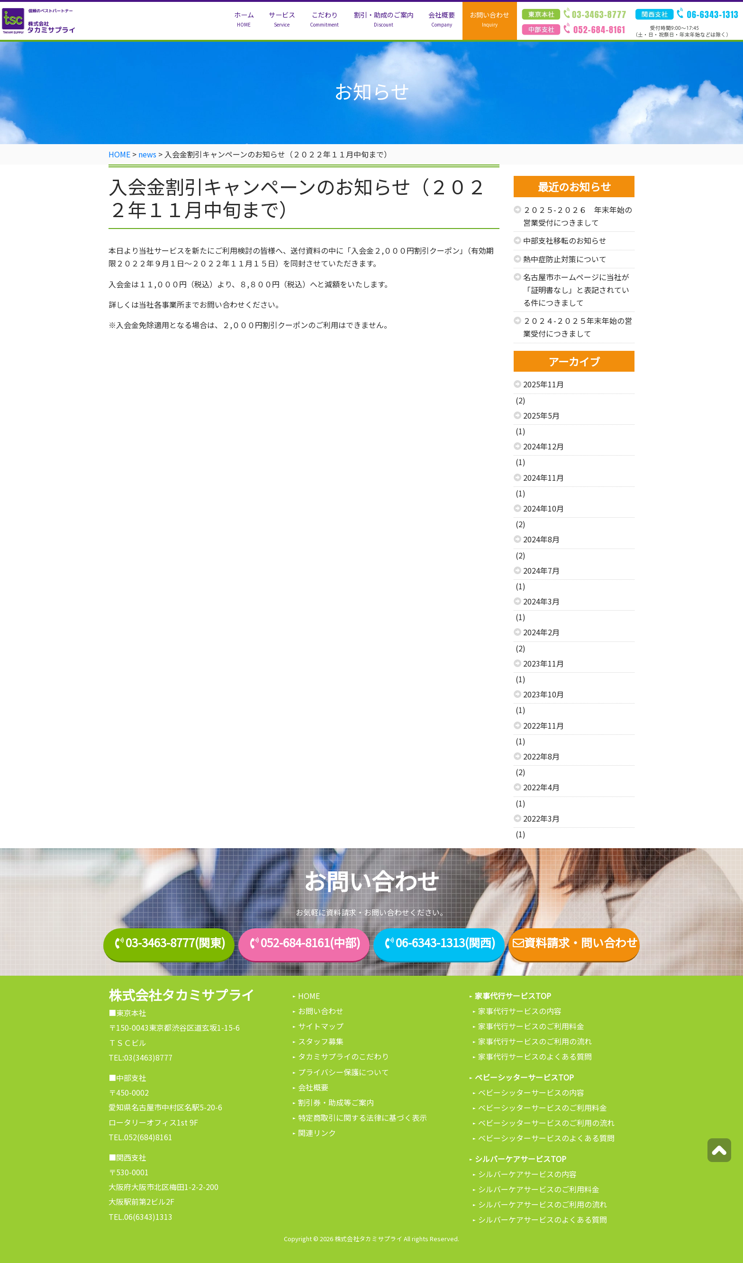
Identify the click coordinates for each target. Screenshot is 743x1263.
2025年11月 (543, 384)
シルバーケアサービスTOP (520, 1158)
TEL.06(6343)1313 (140, 1216)
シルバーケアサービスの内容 (527, 1174)
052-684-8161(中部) (310, 943)
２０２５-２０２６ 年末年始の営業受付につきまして (577, 216)
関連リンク (317, 1132)
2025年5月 (541, 415)
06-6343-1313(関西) (445, 943)
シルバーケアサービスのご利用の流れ (542, 1204)
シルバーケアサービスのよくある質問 (542, 1219)
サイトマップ (321, 1026)
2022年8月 (541, 756)
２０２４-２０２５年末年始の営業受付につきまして (577, 327)
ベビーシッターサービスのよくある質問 (546, 1138)
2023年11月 (543, 663)
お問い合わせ (489, 19)
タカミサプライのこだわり (343, 1056)
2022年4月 (541, 787)
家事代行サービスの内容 (520, 1010)
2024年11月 (543, 477)
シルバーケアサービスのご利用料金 (538, 1189)
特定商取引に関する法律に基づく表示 (362, 1117)
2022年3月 (541, 818)
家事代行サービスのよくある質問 (535, 1056)
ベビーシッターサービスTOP (524, 1077)
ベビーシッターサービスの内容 (531, 1092)
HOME (309, 995)
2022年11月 (543, 725)
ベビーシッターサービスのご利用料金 (542, 1107)
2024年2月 (541, 632)
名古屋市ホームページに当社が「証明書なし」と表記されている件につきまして (576, 289)
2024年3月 (541, 601)
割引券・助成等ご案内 (336, 1102)
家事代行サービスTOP (513, 995)
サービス (282, 19)
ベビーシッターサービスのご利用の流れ (546, 1122)
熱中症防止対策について (565, 259)
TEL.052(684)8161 (140, 1137)
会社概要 (441, 19)
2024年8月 (541, 539)
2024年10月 (543, 508)
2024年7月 (541, 570)
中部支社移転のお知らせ (565, 240)
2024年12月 (543, 446)
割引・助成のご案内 (384, 19)
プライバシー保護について (343, 1072)
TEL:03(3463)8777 (140, 1057)
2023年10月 (543, 694)
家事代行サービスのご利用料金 (531, 1026)
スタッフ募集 (321, 1041)
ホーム (244, 19)
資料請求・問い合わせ (574, 943)
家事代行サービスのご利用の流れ (535, 1041)
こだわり (324, 19)
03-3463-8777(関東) (175, 943)
